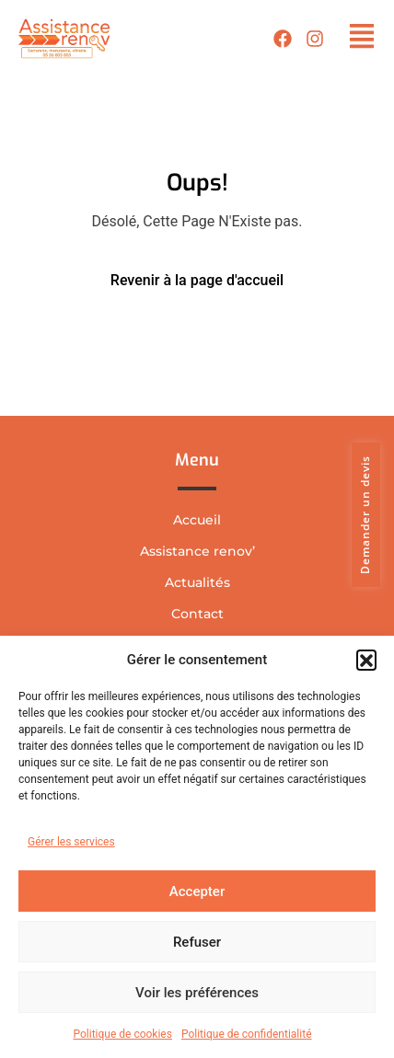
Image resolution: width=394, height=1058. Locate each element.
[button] (366, 659)
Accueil (197, 520)
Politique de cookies (123, 1034)
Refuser (197, 942)
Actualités (197, 582)
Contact (197, 613)
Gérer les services (71, 841)
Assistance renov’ (197, 551)
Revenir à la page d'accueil (197, 280)
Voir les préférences (197, 992)
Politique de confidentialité (246, 1034)
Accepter (197, 891)
